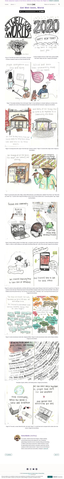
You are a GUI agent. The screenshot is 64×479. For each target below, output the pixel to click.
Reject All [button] (55, 476)
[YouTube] (34, 469)
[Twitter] (37, 469)
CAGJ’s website (54, 0)
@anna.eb (45, 448)
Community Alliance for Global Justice (30, 473)
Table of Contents (50, 4)
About (12, 4)
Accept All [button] (50, 476)
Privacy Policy (41, 473)
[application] (14, 4)
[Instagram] (30, 469)
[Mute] (39, 11)
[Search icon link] (59, 4)
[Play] (20, 11)
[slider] (30, 11)
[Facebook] (26, 469)
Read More (60, 476)
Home (6, 4)
